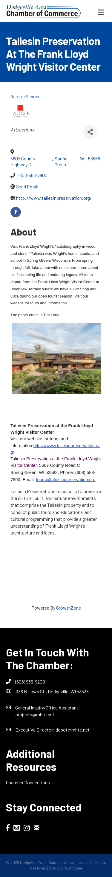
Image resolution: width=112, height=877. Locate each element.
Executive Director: (35, 729)
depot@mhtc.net (73, 729)
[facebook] (15, 212)
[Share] (90, 132)
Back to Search (24, 96)
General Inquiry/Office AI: (47, 707)
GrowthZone (68, 608)
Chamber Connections (28, 782)
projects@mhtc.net (34, 714)
